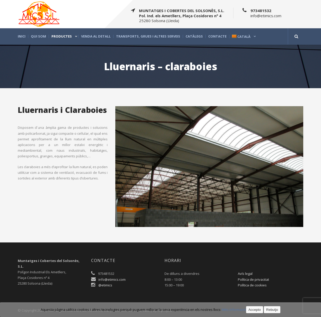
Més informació (234, 309)
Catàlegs (194, 36)
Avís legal (245, 273)
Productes (61, 36)
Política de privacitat (253, 279)
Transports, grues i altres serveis (148, 36)
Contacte (217, 36)
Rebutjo (272, 310)
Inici (21, 36)
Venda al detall (96, 36)
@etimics (105, 285)
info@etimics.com (112, 279)
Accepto (254, 310)
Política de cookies (252, 285)
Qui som (38, 36)
